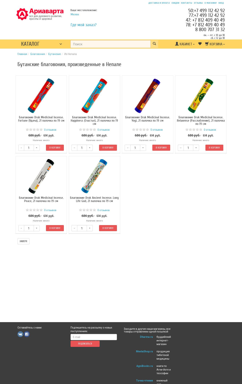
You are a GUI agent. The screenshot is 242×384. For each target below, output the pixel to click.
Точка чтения (144, 380)
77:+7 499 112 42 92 (207, 15)
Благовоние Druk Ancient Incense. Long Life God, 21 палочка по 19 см (94, 199)
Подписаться (85, 343)
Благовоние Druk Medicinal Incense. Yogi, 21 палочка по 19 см (147, 118)
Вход (221, 2)
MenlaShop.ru (144, 351)
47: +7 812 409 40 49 (205, 20)
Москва (75, 14)
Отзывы (198, 2)
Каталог (30, 44)
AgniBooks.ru (144, 366)
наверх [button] (23, 241)
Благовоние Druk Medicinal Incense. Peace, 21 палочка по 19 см (41, 199)
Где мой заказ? (84, 24)
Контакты (186, 2)
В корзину (54, 147)
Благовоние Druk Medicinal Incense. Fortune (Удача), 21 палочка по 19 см (41, 118)
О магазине (211, 2)
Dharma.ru (146, 336)
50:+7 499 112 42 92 (206, 10)
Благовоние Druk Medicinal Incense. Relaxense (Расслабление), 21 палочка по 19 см (201, 120)
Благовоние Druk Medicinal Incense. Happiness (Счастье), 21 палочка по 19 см (94, 120)
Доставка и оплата (159, 2)
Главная (22, 54)
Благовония (38, 54)
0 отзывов (50, 129)
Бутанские (54, 54)
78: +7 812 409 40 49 (205, 25)
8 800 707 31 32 (210, 29)
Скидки (175, 2)
